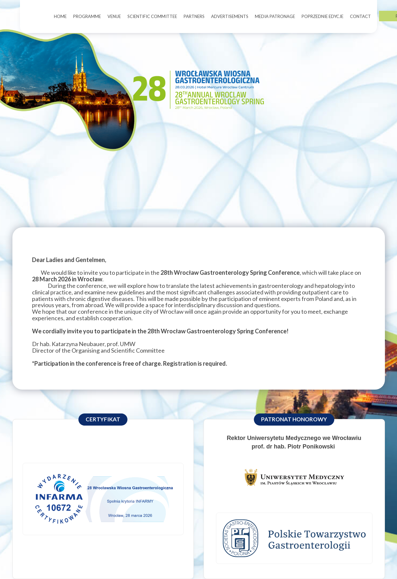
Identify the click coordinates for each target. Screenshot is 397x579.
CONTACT (360, 16)
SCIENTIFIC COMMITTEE (152, 16)
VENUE (114, 16)
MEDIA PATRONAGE (275, 16)
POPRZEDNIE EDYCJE (322, 16)
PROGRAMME (87, 16)
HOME (60, 16)
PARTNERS (194, 16)
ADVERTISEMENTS (229, 16)
